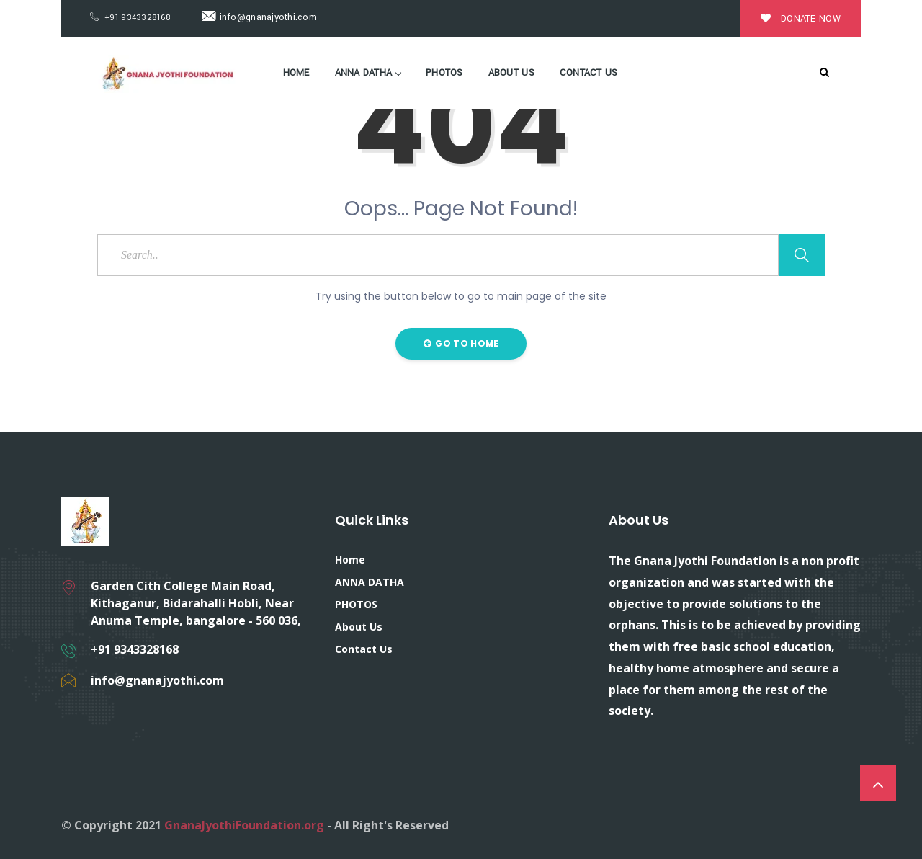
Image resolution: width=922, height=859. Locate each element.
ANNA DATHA (368, 72)
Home (296, 72)
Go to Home (461, 343)
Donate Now (801, 18)
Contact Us (589, 72)
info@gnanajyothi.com (259, 17)
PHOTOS (444, 72)
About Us (511, 72)
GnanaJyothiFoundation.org (244, 825)
